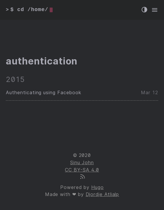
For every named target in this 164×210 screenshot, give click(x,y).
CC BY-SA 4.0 (82, 170)
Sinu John (82, 162)
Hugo (97, 187)
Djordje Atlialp (102, 194)
